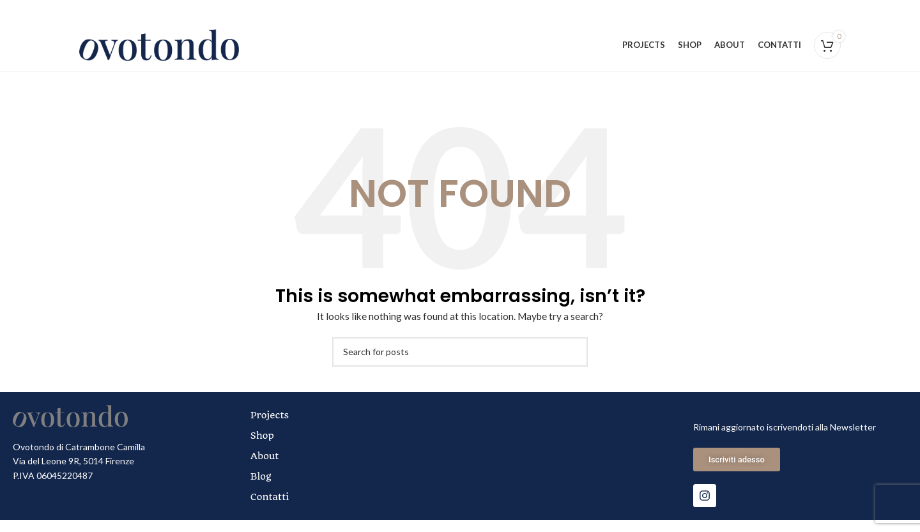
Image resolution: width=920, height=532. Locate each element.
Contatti (271, 509)
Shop (264, 447)
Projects (271, 427)
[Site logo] (159, 50)
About (266, 468)
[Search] (460, 364)
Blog (262, 488)
